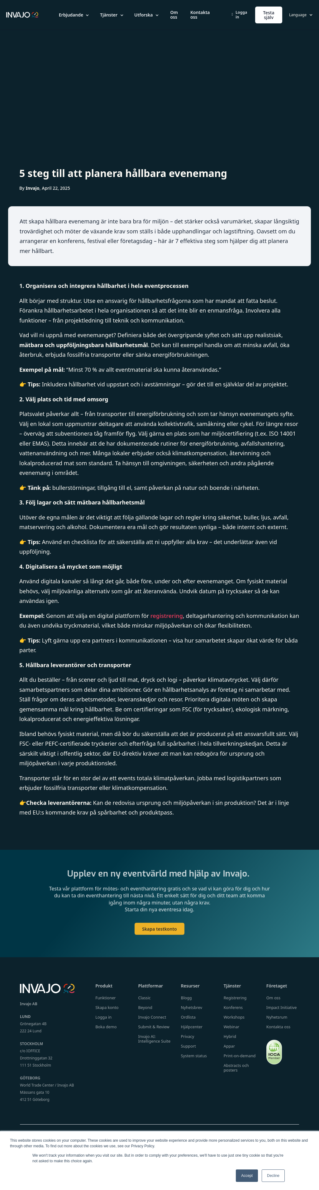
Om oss (174, 14)
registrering (166, 615)
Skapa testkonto (159, 934)
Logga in (239, 15)
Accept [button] (247, 1175)
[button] (74, 15)
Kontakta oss (200, 14)
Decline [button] (273, 1175)
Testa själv (268, 15)
